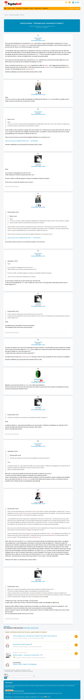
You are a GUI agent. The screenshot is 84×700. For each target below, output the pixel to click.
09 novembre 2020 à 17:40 (38, 503)
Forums (9, 8)
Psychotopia (26, 8)
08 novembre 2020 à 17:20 (38, 306)
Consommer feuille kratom (21, 644)
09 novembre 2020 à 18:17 (38, 581)
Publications (45, 8)
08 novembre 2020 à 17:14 (38, 256)
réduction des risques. (10, 686)
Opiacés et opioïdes (14, 14)
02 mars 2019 (31, 638)
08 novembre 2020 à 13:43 (38, 114)
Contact (42, 697)
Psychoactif (7, 670)
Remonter (7, 626)
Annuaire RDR (37, 8)
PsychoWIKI (19, 8)
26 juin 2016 (34, 657)
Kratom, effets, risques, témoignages (25, 664)
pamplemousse (27, 65)
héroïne (20, 45)
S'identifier (71, 8)
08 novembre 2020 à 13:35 (38, 94)
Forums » (6, 14)
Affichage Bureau (9, 697)
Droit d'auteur (8, 693)
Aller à (19, 676)
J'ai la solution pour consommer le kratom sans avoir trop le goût (34, 636)
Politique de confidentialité (30, 697)
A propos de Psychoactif (19, 697)
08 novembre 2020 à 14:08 (38, 166)
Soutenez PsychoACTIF (14, 690)
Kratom (22, 14)
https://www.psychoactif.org (30, 693)
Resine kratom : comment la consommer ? (26, 655)
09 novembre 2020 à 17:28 (38, 446)
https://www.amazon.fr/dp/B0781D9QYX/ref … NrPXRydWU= (22, 141)
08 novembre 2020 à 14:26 (38, 207)
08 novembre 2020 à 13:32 (38, 40)
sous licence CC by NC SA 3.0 (45, 693)
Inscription (77, 8)
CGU (38, 697)
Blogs (13, 8)
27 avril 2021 (31, 646)
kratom (32, 43)
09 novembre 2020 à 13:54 (38, 382)
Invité (75, 2)
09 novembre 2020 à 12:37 (38, 344)
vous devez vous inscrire (31, 628)
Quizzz (31, 8)
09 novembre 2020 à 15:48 (38, 409)
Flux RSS (47, 697)
